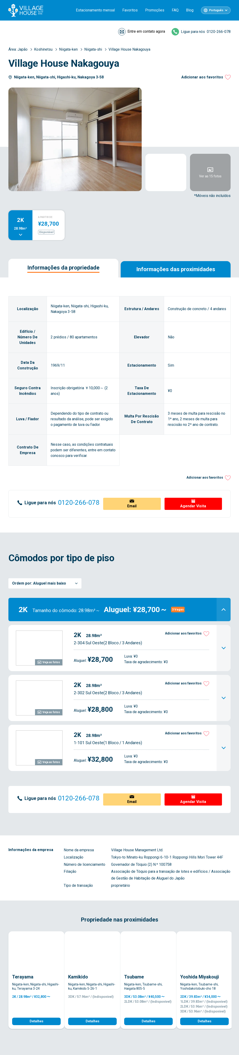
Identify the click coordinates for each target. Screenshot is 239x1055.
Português (216, 10)
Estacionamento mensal (95, 10)
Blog (189, 10)
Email (132, 506)
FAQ (175, 10)
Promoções (154, 10)
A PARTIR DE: (45, 217)
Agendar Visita (193, 506)
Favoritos (130, 10)
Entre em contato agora (146, 31)
